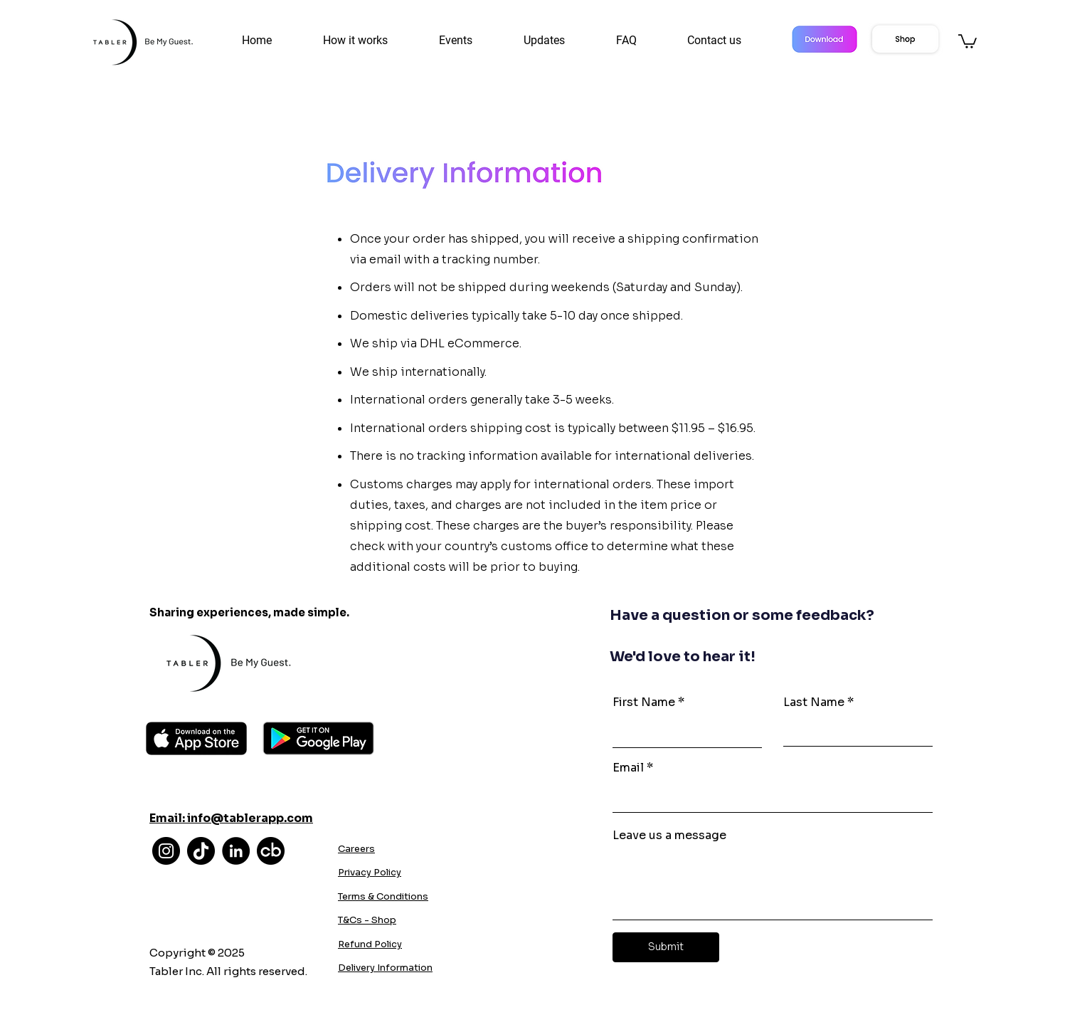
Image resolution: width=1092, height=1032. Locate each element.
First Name (644, 702)
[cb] (271, 851)
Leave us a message (669, 835)
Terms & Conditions (383, 896)
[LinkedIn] (236, 851)
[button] (470, 40)
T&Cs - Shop (367, 920)
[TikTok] (201, 851)
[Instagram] (166, 851)
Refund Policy (370, 944)
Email (628, 768)
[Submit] (666, 947)
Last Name (813, 702)
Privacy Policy (369, 872)
